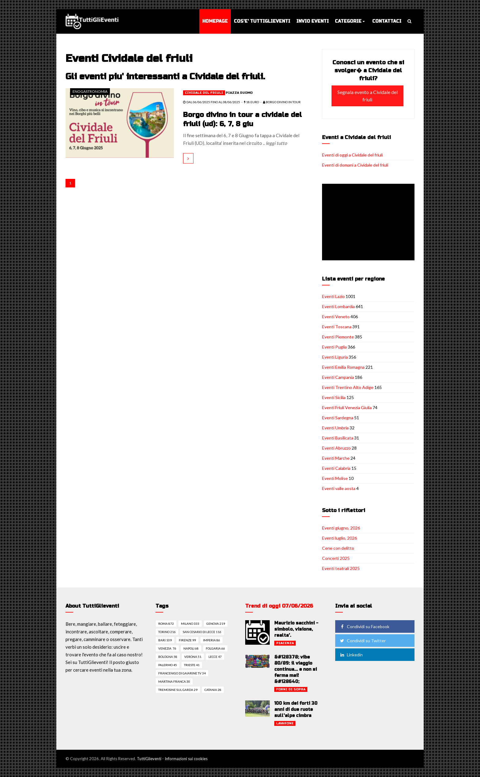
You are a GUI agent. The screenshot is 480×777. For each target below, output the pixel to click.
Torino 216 (167, 632)
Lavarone (285, 723)
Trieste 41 (192, 665)
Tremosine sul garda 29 (177, 690)
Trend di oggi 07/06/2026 (279, 606)
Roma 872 (166, 623)
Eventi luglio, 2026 (339, 538)
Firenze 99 (187, 640)
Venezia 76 (167, 648)
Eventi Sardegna (337, 417)
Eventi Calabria (336, 468)
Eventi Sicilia (334, 397)
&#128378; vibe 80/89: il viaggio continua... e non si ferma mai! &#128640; (295, 669)
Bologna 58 (167, 656)
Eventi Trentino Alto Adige (347, 387)
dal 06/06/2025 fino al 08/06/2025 (211, 102)
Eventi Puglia (334, 346)
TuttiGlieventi (149, 758)
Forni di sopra (291, 689)
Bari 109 (165, 640)
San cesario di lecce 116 (202, 632)
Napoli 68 (191, 648)
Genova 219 (215, 623)
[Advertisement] (369, 222)
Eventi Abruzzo (336, 448)
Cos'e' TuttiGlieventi (262, 21)
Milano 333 (190, 623)
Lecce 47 (215, 656)
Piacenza (285, 643)
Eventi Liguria (335, 357)
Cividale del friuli (204, 93)
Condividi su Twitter (362, 640)
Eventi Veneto (336, 316)
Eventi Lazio (333, 296)
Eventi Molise (335, 478)
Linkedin (351, 654)
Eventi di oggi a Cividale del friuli (352, 154)
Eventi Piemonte (338, 336)
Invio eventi (312, 21)
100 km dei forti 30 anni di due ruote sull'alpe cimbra (295, 709)
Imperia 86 (211, 640)
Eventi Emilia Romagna (343, 367)
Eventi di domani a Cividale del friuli (355, 165)
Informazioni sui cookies (186, 758)
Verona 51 (192, 656)
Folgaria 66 (215, 648)
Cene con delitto (338, 548)
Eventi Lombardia (338, 306)
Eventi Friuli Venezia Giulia (347, 407)
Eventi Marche (336, 458)
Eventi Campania (338, 377)
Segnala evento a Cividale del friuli (367, 95)
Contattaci (386, 21)
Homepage (215, 21)
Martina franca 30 (174, 681)
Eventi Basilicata (337, 437)
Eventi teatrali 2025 (341, 568)
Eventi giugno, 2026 (341, 527)
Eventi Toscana (336, 326)
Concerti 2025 (336, 558)
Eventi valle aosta (338, 488)
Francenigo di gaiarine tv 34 (182, 673)
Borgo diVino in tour (282, 102)
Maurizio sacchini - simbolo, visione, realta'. (296, 629)
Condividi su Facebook (364, 626)
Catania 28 (212, 690)
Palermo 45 (167, 665)
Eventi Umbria (335, 427)
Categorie (348, 21)
